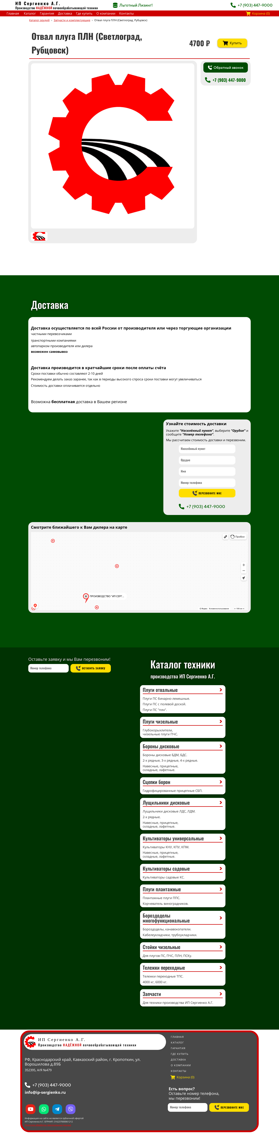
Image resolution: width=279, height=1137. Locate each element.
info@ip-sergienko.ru (45, 1092)
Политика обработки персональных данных (48, 1125)
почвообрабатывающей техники (75, 8)
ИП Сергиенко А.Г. (38, 3)
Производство (33, 8)
